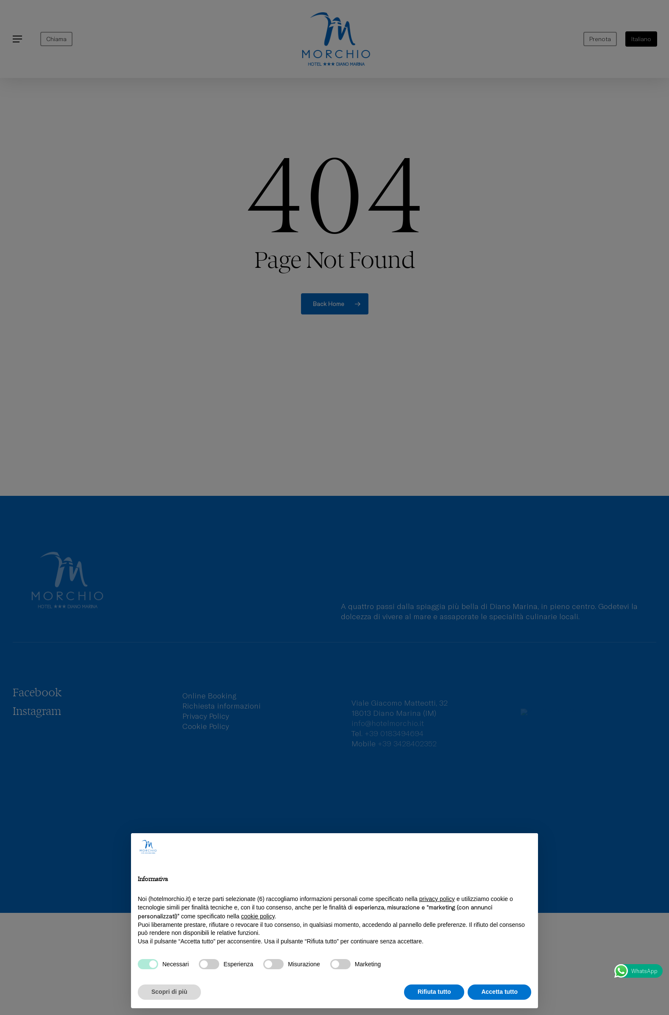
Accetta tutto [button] (499, 991)
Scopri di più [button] (169, 991)
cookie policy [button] (258, 916)
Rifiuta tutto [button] (434, 991)
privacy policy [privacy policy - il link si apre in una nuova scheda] (437, 898)
